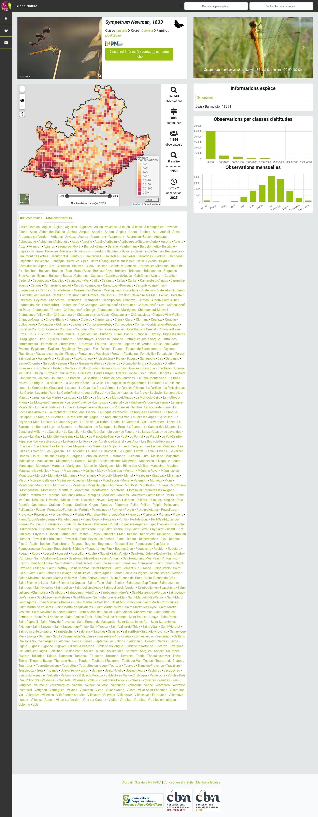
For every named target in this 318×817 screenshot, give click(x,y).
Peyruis (112, 520)
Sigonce (59, 656)
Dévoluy (88, 339)
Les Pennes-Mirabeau (163, 451)
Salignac (116, 641)
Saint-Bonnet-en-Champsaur (78, 573)
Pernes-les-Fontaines (115, 515)
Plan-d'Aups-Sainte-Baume (97, 524)
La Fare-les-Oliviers (101, 393)
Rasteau (158, 539)
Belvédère (73, 261)
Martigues (133, 471)
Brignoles (45, 276)
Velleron (144, 695)
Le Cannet (113, 432)
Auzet (35, 247)
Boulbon (61, 271)
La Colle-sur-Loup (146, 388)
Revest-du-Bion (163, 544)
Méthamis (100, 481)
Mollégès (126, 485)
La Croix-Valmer (73, 393)
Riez (95, 549)
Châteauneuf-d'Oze (51, 310)
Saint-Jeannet (140, 593)
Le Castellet (38, 437)
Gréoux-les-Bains (131, 373)
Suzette (40, 666)
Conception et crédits (179, 782)
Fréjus (66, 364)
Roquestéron (57, 559)
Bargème (24, 251)
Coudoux (168, 329)
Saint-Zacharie (67, 641)
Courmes (25, 334)
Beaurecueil (114, 256)
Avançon (48, 247)
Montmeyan (135, 495)
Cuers (165, 334)
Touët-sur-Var (153, 671)
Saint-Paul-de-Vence (49, 627)
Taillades (54, 666)
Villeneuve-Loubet (66, 710)
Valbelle (89, 685)
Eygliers (159, 349)
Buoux (104, 276)
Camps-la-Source (63, 286)
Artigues (58, 237)
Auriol (157, 242)
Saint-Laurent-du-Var (103, 602)
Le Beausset (61, 432)
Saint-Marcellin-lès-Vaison (144, 607)
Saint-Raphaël (28, 632)
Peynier (171, 515)
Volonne (70, 714)
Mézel (149, 481)
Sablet (37, 563)
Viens (144, 700)
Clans (43, 325)
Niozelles (128, 505)
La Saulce (149, 422)
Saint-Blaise (47, 573)
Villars (176, 700)
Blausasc (90, 266)
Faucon (60, 354)
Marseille (117, 471)
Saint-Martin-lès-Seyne (144, 617)
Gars (21, 368)
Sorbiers (151, 661)
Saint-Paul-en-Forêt (80, 627)
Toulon (170, 671)
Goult (24, 373)
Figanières (128, 354)
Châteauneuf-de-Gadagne (140, 305)
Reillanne (82, 544)
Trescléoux (59, 680)
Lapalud (102, 407)
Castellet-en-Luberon (48, 295)
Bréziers (152, 271)
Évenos (129, 349)
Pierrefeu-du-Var (171, 520)
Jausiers (140, 378)
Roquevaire (77, 559)
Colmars (148, 325)
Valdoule (87, 690)
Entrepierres (175, 344)
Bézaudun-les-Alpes (58, 266)
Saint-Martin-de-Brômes (56, 612)
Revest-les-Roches (31, 549)
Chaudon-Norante (106, 320)
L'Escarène (40, 451)
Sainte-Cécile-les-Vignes (90, 583)
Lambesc (57, 403)
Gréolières (109, 373)
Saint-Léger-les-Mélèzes (50, 607)
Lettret (147, 456)
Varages (40, 695)
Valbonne (104, 685)
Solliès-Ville (134, 661)
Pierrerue (24, 524)
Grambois (52, 373)
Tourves (163, 675)
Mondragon (144, 485)
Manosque (51, 471)
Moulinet (143, 500)
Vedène (118, 695)
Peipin (45, 515)
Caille (141, 281)
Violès (165, 710)
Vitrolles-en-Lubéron (47, 714)
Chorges (148, 320)
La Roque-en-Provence (132, 417)
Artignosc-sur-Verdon (33, 237)
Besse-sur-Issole (155, 261)
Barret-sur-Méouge (74, 251)
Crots (116, 334)
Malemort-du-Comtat (89, 466)
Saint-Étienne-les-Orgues (36, 593)
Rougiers (108, 559)
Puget (177, 529)
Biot (78, 266)
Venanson (159, 695)
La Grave (126, 398)
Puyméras (132, 534)
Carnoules (142, 286)
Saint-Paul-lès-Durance (112, 627)
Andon (111, 232)
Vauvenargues (100, 695)
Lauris (94, 427)
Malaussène (62, 466)
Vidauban (130, 700)
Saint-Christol (50, 578)
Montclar (105, 490)
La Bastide (58, 383)
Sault (63, 646)
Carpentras (40, 290)
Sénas (89, 651)
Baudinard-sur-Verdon (106, 251)
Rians (51, 549)
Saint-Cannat (110, 573)
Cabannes (118, 276)
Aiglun (47, 227)
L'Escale (24, 451)
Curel (50, 339)
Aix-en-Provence (107, 227)
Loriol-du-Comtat (110, 461)
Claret (53, 325)
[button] (22, 101)
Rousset (147, 559)
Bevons (23, 266)
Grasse (78, 373)
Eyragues (25, 354)
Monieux (24, 490)
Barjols (39, 251)
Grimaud (163, 373)
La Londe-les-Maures (165, 398)
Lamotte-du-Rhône (166, 403)
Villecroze (81, 705)
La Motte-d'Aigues (109, 403)
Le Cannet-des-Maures (139, 432)
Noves (141, 505)
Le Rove (86, 446)
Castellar (24, 295)
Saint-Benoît (27, 573)
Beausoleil (132, 256)
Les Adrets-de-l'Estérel (110, 446)
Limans (35, 461)
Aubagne (163, 237)
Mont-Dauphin (125, 490)
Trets (72, 680)
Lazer (151, 427)
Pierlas (137, 520)
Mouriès (158, 500)
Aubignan (46, 242)
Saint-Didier (40, 583)
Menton (162, 476)
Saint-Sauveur (43, 636)
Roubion (93, 559)
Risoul (119, 549)
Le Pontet (127, 442)
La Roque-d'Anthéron (99, 417)
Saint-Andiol (53, 563)
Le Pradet (143, 442)
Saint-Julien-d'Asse (64, 597)
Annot (135, 232)
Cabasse (134, 276)
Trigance (84, 680)
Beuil (173, 261)
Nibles (105, 505)
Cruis (126, 334)
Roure (134, 559)
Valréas (176, 690)
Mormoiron (72, 500)
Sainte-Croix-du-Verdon (126, 583)
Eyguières (175, 349)
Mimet (160, 481)
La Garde (166, 393)
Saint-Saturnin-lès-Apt (135, 632)
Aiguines (87, 227)
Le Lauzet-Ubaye (137, 437)
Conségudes (45, 329)
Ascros (85, 237)
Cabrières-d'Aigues (156, 276)
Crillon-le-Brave (99, 334)
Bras (99, 271)
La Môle (72, 403)
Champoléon (167, 300)
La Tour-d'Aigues (43, 427)
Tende (158, 666)
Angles (123, 232)
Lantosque (86, 407)
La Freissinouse (146, 393)
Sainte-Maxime (156, 583)
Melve (133, 476)
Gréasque (92, 373)
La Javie (142, 398)
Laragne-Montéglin (171, 407)
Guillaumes (26, 378)
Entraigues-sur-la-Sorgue (88, 344)
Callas (167, 281)
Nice (115, 505)
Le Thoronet (115, 456)
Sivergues (25, 661)
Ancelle (98, 232)
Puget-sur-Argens (30, 534)
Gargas (173, 364)
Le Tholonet (82, 456)
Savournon (172, 646)
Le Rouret (71, 446)
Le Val (159, 456)
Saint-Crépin (112, 578)
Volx (81, 714)
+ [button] (22, 96)
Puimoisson (95, 534)
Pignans (56, 524)
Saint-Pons (171, 627)
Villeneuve (174, 705)
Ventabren (37, 700)
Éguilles (155, 339)
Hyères (81, 378)
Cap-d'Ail (113, 286)
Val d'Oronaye (68, 690)
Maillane (172, 461)
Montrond (154, 495)
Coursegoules (44, 334)
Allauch (126, 227)
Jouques (24, 383)
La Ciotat (125, 388)
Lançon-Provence (64, 407)
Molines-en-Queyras (103, 485)
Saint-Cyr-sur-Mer (136, 578)
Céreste (64, 300)
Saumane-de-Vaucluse (85, 646)
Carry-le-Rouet (95, 290)
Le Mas (23, 442)
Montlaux (100, 495)
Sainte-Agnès (60, 583)
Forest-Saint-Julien (130, 359)
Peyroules (97, 520)
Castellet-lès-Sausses (81, 295)
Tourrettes (102, 675)
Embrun (168, 339)
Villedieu (96, 705)
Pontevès (171, 524)
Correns (138, 329)
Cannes (83, 286)
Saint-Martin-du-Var (111, 617)
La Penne (149, 407)
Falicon (47, 354)
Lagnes (112, 398)
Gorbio (167, 368)
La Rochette (41, 417)
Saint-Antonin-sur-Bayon (115, 568)
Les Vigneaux (61, 456)
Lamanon (25, 403)
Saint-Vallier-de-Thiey (127, 636)
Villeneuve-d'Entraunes (34, 710)
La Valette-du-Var (113, 427)
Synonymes (205, 98)
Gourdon (36, 373)
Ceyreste (94, 300)
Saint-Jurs (45, 602)
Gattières (46, 368)
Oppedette (89, 510)
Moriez (56, 500)
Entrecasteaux (135, 344)
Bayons (145, 251)
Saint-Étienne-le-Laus (160, 588)
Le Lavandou (160, 437)
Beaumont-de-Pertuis (53, 256)
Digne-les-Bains (108, 339)
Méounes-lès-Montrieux (46, 481)
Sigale (34, 656)
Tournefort (58, 675)
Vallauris (134, 690)
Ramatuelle (142, 539)
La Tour (23, 427)
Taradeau (98, 666)
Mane (37, 471)
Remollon (98, 544)
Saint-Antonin (53, 568)
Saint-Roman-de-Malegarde (98, 632)
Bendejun (89, 261)
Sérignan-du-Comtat (156, 651)
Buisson (91, 276)
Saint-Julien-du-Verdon (97, 597)
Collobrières (112, 325)
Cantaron (98, 286)
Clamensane (27, 325)
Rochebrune (158, 549)
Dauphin (74, 339)
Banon (114, 247)
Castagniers (146, 290)
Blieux (117, 266)
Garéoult (160, 364)
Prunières (164, 529)
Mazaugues (103, 476)
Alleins (139, 227)
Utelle (153, 680)
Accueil (126, 782)
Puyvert (111, 539)
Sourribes (25, 666)
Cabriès (54, 281)
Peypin (23, 520)
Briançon (167, 271)
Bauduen (130, 251)
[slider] (67, 196)
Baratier (127, 247)
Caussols (155, 295)
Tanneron (82, 666)
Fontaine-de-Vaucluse (33, 359)
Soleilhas (73, 661)
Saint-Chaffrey (170, 573)
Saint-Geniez (84, 593)
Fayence (112, 354)
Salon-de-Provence (157, 641)
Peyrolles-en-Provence (72, 520)
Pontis (23, 529)
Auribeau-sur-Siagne (135, 242)
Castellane (165, 290)
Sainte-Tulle (64, 593)
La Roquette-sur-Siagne (63, 422)
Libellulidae (113, 35)
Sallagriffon (133, 641)
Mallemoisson (128, 466)
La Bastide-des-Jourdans (86, 383)
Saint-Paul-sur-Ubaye (146, 627)
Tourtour (149, 675)
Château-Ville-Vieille (76, 320)
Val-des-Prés (47, 690)
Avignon (62, 247)
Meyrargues (119, 481)
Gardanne (119, 364)
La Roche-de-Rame (145, 412)
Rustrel (25, 563)
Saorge (37, 646)
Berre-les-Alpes (109, 261)
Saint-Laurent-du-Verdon (137, 602)
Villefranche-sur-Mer (119, 705)
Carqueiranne (60, 290)
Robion (142, 549)
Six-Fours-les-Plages (49, 661)
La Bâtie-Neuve (149, 383)
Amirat (73, 232)
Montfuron (44, 495)
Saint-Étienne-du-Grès (127, 588)
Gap (107, 364)
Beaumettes (27, 256)
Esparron (55, 349)
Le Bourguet (81, 432)
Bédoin (23, 261)
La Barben (40, 383)
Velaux (131, 695)
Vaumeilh (80, 695)
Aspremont (100, 237)
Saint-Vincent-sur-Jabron (36, 641)
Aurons (169, 242)
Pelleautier (78, 515)
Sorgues (165, 661)
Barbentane (144, 247)
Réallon (50, 544)
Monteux (144, 490)
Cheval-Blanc (130, 320)
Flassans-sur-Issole (152, 354)
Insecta (122, 30)
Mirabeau (174, 481)
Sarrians (51, 646)
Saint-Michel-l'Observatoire (135, 622)
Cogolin (95, 325)
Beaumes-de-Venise (167, 251)
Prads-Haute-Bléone (140, 529)
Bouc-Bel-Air (43, 271)
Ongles (52, 510)
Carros (77, 290)
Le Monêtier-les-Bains (47, 442)
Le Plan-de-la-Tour (91, 442)
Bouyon (74, 271)
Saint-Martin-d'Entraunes (164, 612)
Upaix (143, 680)
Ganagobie (93, 364)
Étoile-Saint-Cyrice (108, 349)
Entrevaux (25, 349)
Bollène (130, 266)
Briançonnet (27, 276)
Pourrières (116, 529)
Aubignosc (62, 242)
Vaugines (64, 695)
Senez (101, 651)
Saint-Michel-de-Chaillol (97, 622)
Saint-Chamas (28, 578)
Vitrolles (178, 710)
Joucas (173, 378)
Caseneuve (115, 290)
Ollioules (38, 510)
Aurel (100, 242)
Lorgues (89, 461)
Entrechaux (156, 344)
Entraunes (115, 344)
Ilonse (92, 378)
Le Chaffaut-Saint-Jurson (87, 437)
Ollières (23, 510)
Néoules (77, 505)
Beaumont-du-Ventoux (87, 256)
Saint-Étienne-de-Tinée (93, 588)
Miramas (40, 485)
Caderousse (86, 281)
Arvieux (71, 237)
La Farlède (125, 393)
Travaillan (41, 680)
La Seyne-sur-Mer (170, 422)
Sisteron (176, 656)
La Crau (54, 393)
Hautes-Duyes (63, 378)
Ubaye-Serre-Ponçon (108, 680)
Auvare (23, 247)
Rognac (174, 549)
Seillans (24, 651)
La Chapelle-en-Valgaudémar (95, 388)
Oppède (74, 510)
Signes (46, 656)
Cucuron (139, 334)
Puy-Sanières (94, 539)
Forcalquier (107, 359)
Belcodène (38, 261)
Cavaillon (170, 295)
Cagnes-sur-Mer (123, 281)
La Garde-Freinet (52, 398)
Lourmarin (132, 461)
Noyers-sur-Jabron (162, 505)
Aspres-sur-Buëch (142, 237)
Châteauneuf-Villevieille (110, 315)
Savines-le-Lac (151, 646)
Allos (33, 232)
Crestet (81, 334)
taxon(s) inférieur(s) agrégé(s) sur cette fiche (139, 54)
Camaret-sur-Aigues (34, 286)
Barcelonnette (165, 247)
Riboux (63, 549)
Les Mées (95, 451)
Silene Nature (26, 6)
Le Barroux (165, 427)
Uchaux (130, 680)
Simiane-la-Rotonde (153, 656)
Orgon (145, 510)
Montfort (159, 490)
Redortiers (65, 544)
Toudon (104, 671)
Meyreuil (136, 481)
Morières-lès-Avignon (33, 500)
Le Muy (70, 442)
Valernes (119, 690)
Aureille (88, 242)
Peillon (34, 515)
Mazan (88, 476)
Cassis (130, 290)
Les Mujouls (113, 451)
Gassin (33, 368)
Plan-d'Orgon (152, 524)
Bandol (103, 247)
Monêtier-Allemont (168, 485)
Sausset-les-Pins (116, 646)
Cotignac (152, 329)
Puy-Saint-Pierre (42, 539)
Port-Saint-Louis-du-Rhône (70, 529)
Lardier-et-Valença (33, 412)
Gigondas (106, 368)
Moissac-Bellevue (74, 485)
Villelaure (143, 705)
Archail (168, 232)
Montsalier (171, 495)
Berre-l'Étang (131, 261)
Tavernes (145, 666)
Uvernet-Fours (170, 680)
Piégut (124, 520)
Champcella (147, 300)
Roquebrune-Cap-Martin (87, 554)
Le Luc (177, 437)
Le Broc (97, 432)
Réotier (112, 544)
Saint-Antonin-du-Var (80, 568)
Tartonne (129, 666)
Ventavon (54, 700)
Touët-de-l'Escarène (127, 671)
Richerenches (80, 549)
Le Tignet (133, 456)
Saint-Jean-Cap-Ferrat (111, 593)
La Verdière (136, 427)
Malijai (111, 466)
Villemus (158, 705)
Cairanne (154, 281)
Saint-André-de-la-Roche (81, 563)
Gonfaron (153, 368)
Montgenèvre (63, 495)
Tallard (68, 666)
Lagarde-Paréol (78, 398)
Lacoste (40, 393)
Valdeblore (150, 685)
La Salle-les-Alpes (126, 422)
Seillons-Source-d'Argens (50, 651)
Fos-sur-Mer (155, 359)
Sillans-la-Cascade (94, 656)
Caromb (24, 290)
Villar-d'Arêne (159, 700)
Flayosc (174, 354)
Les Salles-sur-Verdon (34, 456)
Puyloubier (114, 534)
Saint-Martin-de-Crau (129, 612)
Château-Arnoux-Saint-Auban (55, 305)
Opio (62, 510)
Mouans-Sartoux (107, 500)
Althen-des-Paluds (53, 232)
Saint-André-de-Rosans (151, 563)
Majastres (25, 466)
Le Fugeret (114, 437)
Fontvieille (88, 359)
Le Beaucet (42, 432)
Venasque (176, 695)
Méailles (121, 476)
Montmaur (117, 495)
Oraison (105, 510)
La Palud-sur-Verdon (125, 407)
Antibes (147, 232)
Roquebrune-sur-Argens (124, 554)
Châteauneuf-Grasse (116, 310)
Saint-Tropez (101, 636)
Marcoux (83, 471)
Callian (179, 281)
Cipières (163, 320)
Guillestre (44, 378)
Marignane (100, 471)
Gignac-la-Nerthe (84, 368)
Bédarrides (168, 256)
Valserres (25, 695)
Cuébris (153, 334)
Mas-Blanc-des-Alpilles (159, 471)
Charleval (25, 305)
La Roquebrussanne (67, 417)
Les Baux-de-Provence (160, 446)
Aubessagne (27, 242)
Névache (92, 505)
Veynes (116, 700)
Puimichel (77, 534)
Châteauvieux (50, 320)
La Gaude (98, 398)
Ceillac (51, 300)
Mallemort (148, 466)
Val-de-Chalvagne (172, 685)
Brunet (78, 276)
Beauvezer (150, 256)
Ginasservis (135, 368)
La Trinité (64, 427)
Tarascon (114, 666)
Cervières (79, 300)
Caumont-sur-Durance (130, 295)
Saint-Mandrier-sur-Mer (107, 607)
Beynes (37, 266)
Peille (22, 515)
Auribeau (112, 242)
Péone (93, 515)
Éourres (40, 349)
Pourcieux (99, 529)
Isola (103, 378)
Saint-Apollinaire (146, 568)
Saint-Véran (153, 636)
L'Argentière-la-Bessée (79, 412)
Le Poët (112, 442)
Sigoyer (72, 656)
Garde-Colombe (140, 364)
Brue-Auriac (62, 276)
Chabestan (111, 300)
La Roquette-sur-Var (97, 422)
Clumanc (67, 325)
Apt (157, 232)
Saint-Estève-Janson (60, 588)
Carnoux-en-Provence (167, 286)
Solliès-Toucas (112, 661)
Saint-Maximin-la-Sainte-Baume (54, 622)
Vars (52, 695)
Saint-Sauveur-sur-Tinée (72, 636)
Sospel (178, 661)
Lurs (160, 461)
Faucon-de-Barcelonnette (86, 354)
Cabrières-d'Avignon (32, 281)
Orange (118, 510)
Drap (143, 339)
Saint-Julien (40, 597)
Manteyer (68, 471)
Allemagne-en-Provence (164, 227)
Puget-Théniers (57, 534)
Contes (61, 329)
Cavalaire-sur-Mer (31, 300)
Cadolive (103, 281)
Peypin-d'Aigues (42, 520)
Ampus (86, 232)
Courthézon (64, 334)
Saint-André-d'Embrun (117, 563)
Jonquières (157, 378)
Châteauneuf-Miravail (75, 315)
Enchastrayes (28, 344)
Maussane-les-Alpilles (65, 476)
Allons (22, 232)
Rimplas (107, 549)
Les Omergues (135, 451)
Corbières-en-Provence (85, 329)
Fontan (57, 359)
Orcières (132, 510)
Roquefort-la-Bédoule (158, 554)
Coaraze (82, 325)
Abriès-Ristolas (29, 227)
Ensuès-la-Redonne (54, 344)
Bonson (159, 266)
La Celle (66, 388)
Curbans (38, 339)
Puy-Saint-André (152, 534)
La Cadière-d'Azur (46, 388)
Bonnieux (144, 266)
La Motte (87, 403)
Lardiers (55, 412)
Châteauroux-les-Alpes (169, 315)
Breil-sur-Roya (134, 271)
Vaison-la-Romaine (67, 685)
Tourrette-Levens (80, 675)
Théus (31, 671)
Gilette (119, 368)
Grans (66, 373)
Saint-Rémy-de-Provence (58, 632)
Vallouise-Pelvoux (155, 690)
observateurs (59, 218)
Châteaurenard (139, 315)
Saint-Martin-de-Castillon (94, 612)
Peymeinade (154, 515)
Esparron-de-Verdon (78, 349)
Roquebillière (58, 554)
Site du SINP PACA (148, 782)
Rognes (23, 554)
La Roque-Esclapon (165, 417)
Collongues (132, 325)
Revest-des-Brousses (135, 544)
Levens (171, 456)
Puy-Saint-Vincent (69, 539)
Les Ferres (58, 451)
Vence (22, 700)
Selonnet (76, 651)
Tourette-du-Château (33, 675)
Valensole (103, 690)
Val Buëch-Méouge (126, 685)
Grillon (150, 373)
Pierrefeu (150, 520)
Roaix (131, 549)
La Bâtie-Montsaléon (121, 383)
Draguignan (129, 339)
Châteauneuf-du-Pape (83, 310)
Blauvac (105, 266)
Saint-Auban (169, 568)
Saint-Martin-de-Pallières (36, 617)
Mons (37, 490)
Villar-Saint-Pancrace (33, 705)
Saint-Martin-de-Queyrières (75, 617)
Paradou (158, 510)
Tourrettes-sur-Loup (126, 675)
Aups (76, 242)
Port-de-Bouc (39, 529)
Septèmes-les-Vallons (123, 651)
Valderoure (28, 690)
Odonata (148, 30)
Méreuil (70, 481)
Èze (36, 354)
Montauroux (88, 490)
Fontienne (71, 359)
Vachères (25, 685)
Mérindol (84, 481)
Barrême (52, 251)
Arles (179, 232)
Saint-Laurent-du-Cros (70, 602)
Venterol (69, 700)
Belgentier (56, 261)
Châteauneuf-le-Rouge (149, 310)
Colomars (164, 325)
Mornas (87, 500)
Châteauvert (29, 320)
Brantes (87, 271)
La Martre (41, 403)
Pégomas (173, 510)
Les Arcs (135, 446)
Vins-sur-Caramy (147, 710)
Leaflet (136, 204)
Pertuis (138, 515)
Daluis (61, 339)
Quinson (125, 539)
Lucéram (148, 461)
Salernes (101, 641)
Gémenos (63, 368)
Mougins (128, 500)
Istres (113, 378)
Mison (54, 485)
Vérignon (84, 700)
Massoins (25, 476)
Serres (177, 651)
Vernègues (101, 700)
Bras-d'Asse (113, 271)
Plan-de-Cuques (129, 524)
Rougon (122, 559)
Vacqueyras (42, 685)
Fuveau (78, 364)
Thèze (42, 671)
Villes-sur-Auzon (93, 710)
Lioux (47, 461)
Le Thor (98, 456)
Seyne (22, 656)
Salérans (86, 641)
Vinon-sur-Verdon (119, 710)
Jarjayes (126, 378)
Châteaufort (111, 305)
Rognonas (39, 554)
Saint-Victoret (174, 636)
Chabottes (128, 300)
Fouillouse (174, 359)
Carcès (127, 286)
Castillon (105, 295)
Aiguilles (72, 227)
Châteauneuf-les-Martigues (38, 315)
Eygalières (144, 349)
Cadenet (69, 281)
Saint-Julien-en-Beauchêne (135, 597)
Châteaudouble (89, 305)
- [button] (22, 106)
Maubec (41, 476)
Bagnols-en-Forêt (83, 247)
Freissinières (50, 364)
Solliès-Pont (91, 661)
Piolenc (70, 524)
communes (31, 218)
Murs (42, 505)
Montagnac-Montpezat (60, 490)
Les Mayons (77, 451)
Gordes (179, 368)
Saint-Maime (79, 607)
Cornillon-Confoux (117, 329)
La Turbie (80, 427)
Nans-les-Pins (59, 505)
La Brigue (169, 383)
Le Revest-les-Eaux (48, 446)
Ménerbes (147, 476)
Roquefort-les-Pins (31, 559)
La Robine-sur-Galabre (113, 412)
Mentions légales (209, 782)
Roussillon (177, 559)
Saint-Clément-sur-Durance (82, 578)
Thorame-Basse (60, 671)
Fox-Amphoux (28, 364)
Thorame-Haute (85, 671)
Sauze (134, 646)
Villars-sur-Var (61, 705)
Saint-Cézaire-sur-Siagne (139, 573)
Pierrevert (41, 524)
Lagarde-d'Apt (28, 398)
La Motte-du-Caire (137, 403)
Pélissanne (60, 515)
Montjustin (83, 495)
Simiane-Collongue (123, 656)
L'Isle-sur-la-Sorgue (67, 461)
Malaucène (43, 466)
